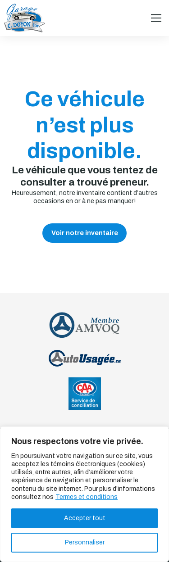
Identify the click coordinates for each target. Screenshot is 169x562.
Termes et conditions (86, 497)
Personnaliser (85, 542)
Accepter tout (84, 518)
